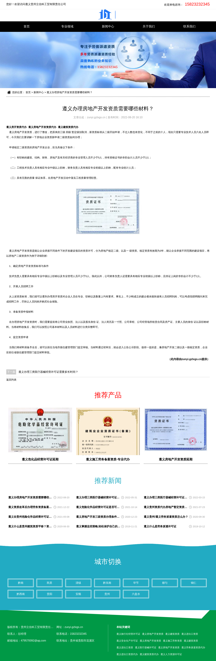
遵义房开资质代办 (16, 127)
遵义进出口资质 (189, 634)
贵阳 (49, 594)
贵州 (107, 594)
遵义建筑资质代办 (68, 127)
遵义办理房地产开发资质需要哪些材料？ (69, 92)
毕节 (136, 582)
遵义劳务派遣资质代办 (193, 647)
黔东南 (107, 582)
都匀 (165, 582)
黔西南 (21, 594)
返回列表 (11, 379)
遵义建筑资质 (172, 634)
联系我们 (189, 26)
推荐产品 (108, 395)
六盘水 (136, 594)
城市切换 (108, 561)
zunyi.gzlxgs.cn (96, 117)
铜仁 (193, 582)
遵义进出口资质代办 (127, 654)
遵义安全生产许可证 (127, 640)
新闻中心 (108, 26)
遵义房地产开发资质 (20, 132)
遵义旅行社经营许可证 (128, 634)
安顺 (78, 594)
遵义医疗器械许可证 (145, 647)
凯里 (49, 582)
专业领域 (67, 26)
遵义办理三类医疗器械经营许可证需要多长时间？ (48, 371)
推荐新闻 (108, 480)
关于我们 (149, 26)
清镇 (78, 582)
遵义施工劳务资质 (172, 640)
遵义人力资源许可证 (171, 654)
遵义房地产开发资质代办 (42, 127)
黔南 (20, 582)
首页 (27, 26)
